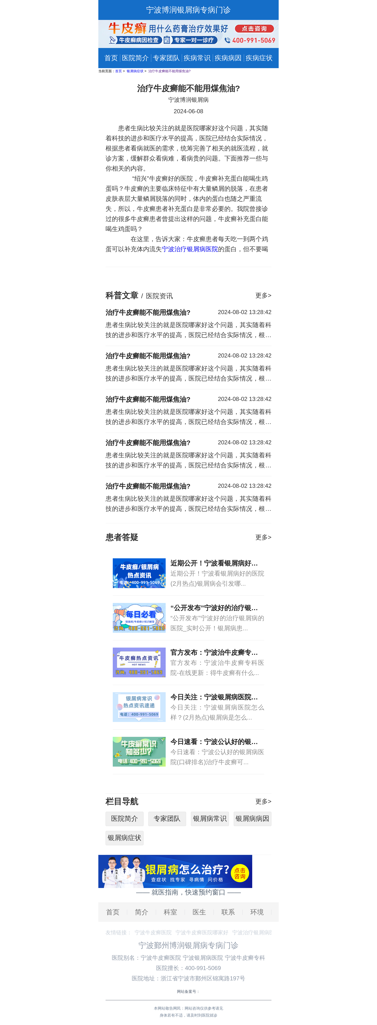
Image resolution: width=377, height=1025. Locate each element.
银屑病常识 (210, 818)
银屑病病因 (252, 818)
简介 (141, 912)
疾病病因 (228, 58)
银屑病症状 (136, 71)
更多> (263, 295)
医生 (199, 912)
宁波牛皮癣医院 (153, 933)
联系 (228, 912)
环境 (257, 912)
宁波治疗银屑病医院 (190, 249)
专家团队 (166, 58)
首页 (111, 58)
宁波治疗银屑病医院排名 (261, 933)
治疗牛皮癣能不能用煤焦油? (169, 71)
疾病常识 (197, 58)
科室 (170, 912)
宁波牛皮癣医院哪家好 (202, 933)
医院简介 (135, 58)
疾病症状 (259, 58)
